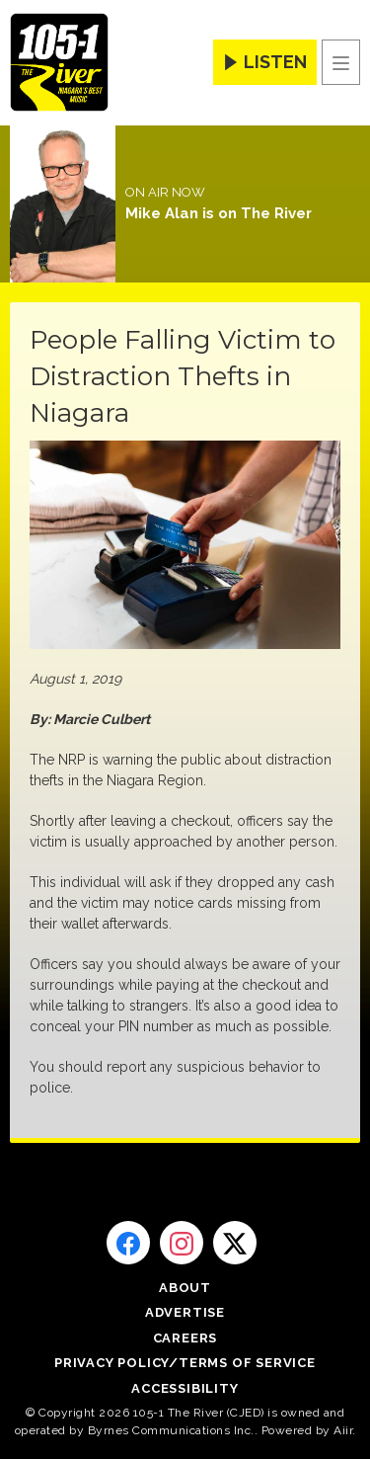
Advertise (185, 1312)
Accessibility (184, 1388)
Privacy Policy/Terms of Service (185, 1362)
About (185, 1287)
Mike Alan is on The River (218, 213)
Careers (185, 1338)
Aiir (342, 1430)
